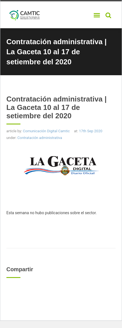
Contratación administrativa (39, 138)
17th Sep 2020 (90, 131)
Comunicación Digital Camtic (46, 131)
